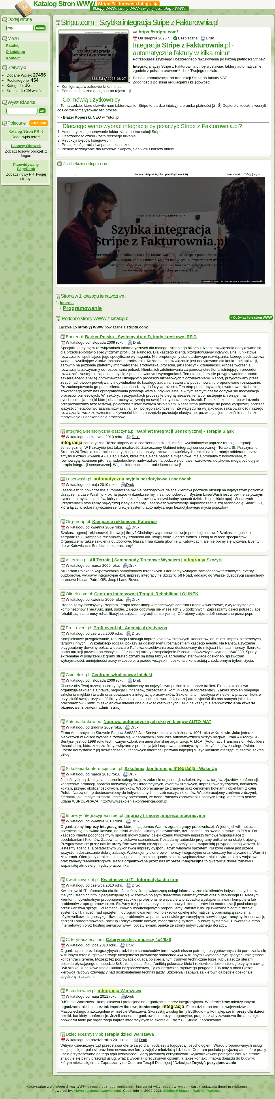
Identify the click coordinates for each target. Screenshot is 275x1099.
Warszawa (119, 990)
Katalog (13, 45)
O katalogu (15, 52)
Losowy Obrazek (26, 146)
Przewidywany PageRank (26, 166)
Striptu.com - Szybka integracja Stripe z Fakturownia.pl (139, 22)
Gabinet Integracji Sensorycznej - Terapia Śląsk (185, 431)
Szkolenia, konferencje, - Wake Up (171, 768)
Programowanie (82, 308)
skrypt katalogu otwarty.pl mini (97, 1090)
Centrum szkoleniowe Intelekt (122, 674)
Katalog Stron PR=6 (26, 131)
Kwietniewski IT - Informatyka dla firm (139, 879)
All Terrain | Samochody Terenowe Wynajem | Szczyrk (156, 559)
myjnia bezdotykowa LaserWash (142, 478)
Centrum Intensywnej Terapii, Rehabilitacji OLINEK (146, 593)
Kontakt (13, 58)
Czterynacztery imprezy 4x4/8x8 (138, 939)
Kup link (38, 123)
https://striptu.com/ (158, 31)
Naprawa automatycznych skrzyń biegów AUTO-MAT (157, 721)
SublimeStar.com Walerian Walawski (192, 1090)
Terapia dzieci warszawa (129, 1034)
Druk (210, 38)
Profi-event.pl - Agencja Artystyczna (130, 627)
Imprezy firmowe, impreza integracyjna (165, 815)
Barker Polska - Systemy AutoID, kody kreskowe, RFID (141, 336)
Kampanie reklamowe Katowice (124, 521)
